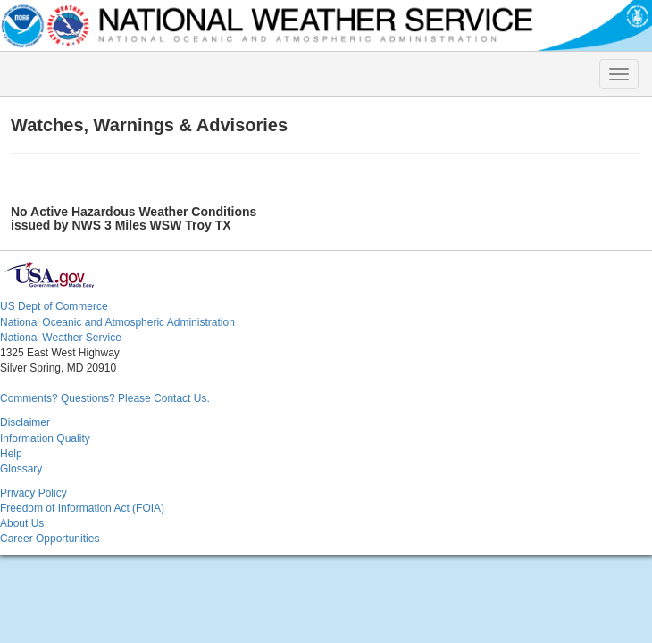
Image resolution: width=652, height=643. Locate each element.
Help (11, 453)
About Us (22, 523)
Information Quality (45, 438)
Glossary (21, 469)
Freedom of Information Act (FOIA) (82, 508)
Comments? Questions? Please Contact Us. (105, 398)
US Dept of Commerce (54, 306)
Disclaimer (25, 422)
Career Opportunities (49, 538)
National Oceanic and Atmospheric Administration (117, 322)
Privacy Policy (33, 493)
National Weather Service (60, 337)
